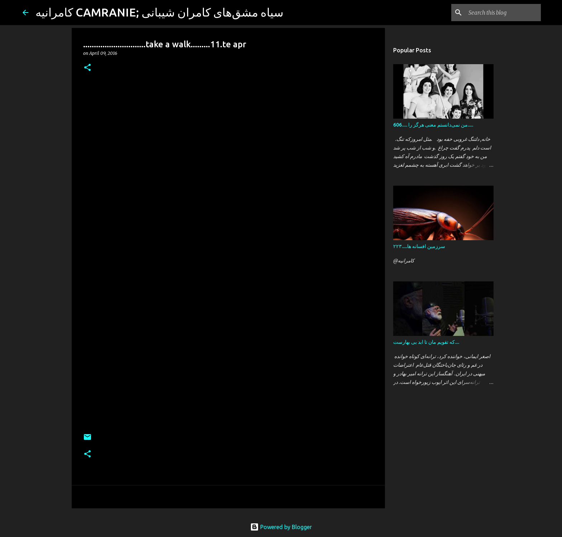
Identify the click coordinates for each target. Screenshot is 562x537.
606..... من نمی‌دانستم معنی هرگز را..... (433, 125)
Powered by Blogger (281, 527)
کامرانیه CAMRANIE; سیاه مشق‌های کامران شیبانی (159, 12)
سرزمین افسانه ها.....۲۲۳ (419, 246)
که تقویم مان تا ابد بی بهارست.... (426, 342)
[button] (87, 68)
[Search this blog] (503, 12)
